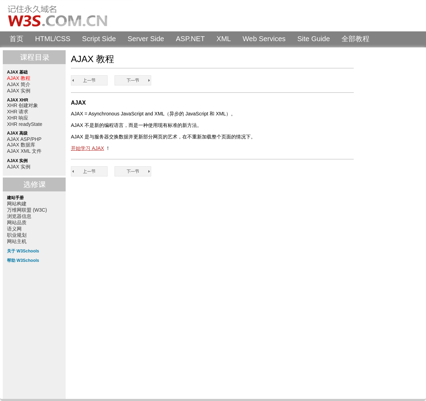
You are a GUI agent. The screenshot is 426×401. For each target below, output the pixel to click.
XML (223, 39)
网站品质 (17, 222)
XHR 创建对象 (22, 105)
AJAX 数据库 (21, 144)
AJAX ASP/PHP (24, 139)
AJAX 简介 (18, 84)
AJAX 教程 (18, 78)
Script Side (99, 39)
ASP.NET (190, 39)
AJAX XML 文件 (24, 151)
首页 (16, 39)
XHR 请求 (17, 111)
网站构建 (17, 203)
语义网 (14, 229)
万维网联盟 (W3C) (27, 210)
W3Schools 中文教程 (68, 15)
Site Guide (313, 39)
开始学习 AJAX (87, 148)
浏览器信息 (19, 216)
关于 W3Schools (23, 251)
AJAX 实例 (18, 90)
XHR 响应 (17, 118)
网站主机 (17, 241)
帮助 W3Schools (23, 260)
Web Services (264, 39)
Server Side (145, 39)
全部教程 (355, 39)
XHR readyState (24, 124)
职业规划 (17, 235)
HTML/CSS (52, 39)
